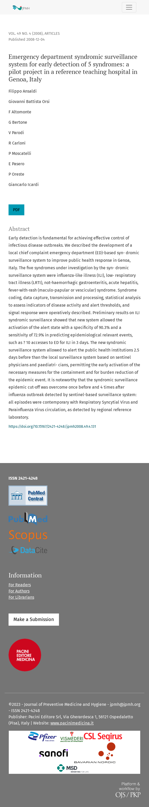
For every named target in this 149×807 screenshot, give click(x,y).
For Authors (19, 591)
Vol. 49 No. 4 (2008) (26, 33)
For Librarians (21, 597)
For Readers (20, 584)
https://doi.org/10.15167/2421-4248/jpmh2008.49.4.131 (52, 426)
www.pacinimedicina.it (72, 723)
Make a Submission (33, 619)
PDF (16, 209)
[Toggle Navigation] (129, 7)
